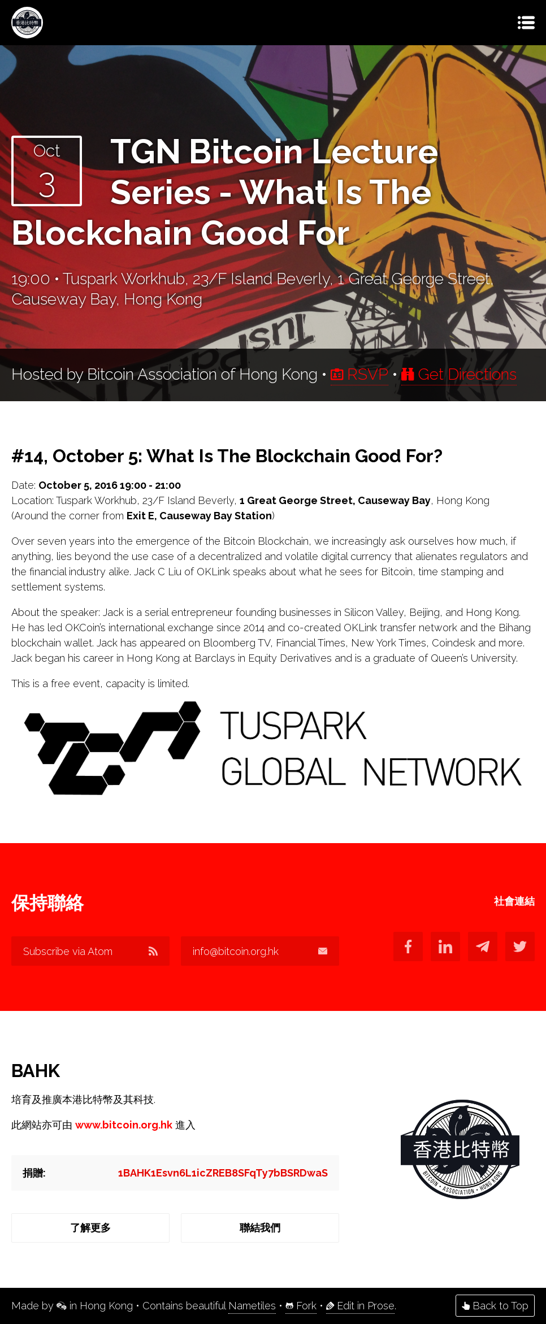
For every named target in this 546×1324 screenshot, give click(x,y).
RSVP (359, 374)
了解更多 (90, 1228)
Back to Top (495, 1306)
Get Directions (459, 374)
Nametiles (252, 1306)
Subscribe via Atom (90, 951)
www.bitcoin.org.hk (123, 1125)
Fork (301, 1306)
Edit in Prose (360, 1306)
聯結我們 (260, 1228)
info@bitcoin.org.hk (260, 951)
